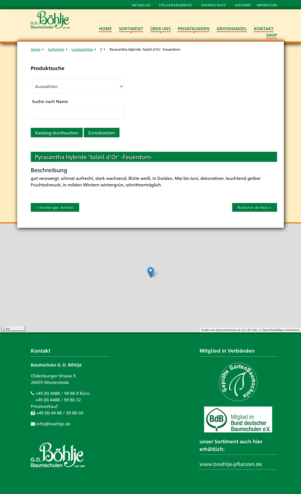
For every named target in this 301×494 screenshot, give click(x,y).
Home (36, 49)
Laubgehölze (82, 49)
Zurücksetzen (101, 132)
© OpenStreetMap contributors (279, 330)
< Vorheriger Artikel (55, 207)
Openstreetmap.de (228, 330)
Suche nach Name (50, 101)
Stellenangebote (176, 5)
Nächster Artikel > (255, 207)
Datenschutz (214, 5)
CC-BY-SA (249, 330)
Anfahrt (243, 5)
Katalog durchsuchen (56, 132)
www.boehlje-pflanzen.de (230, 463)
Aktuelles (141, 5)
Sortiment (56, 49)
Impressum (267, 5)
